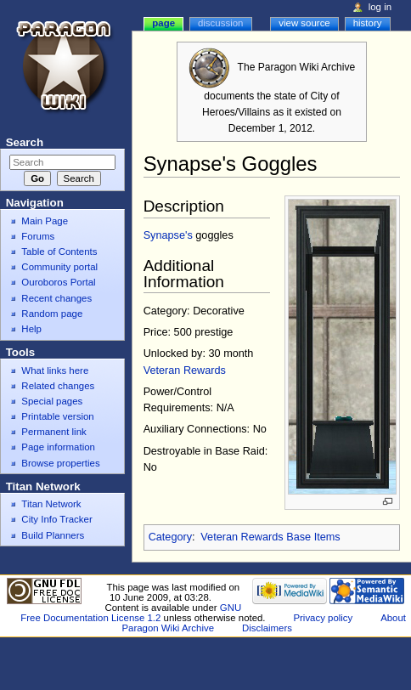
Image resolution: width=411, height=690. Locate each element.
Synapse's (168, 235)
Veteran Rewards (185, 370)
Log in (380, 7)
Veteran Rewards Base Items (270, 537)
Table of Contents (59, 251)
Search (24, 142)
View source (304, 23)
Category (170, 537)
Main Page (44, 221)
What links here (54, 370)
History (367, 23)
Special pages (51, 401)
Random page (51, 313)
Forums (37, 236)
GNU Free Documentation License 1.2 (130, 612)
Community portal (59, 267)
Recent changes (56, 298)
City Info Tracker (56, 519)
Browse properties (60, 463)
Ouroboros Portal (58, 282)
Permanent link (53, 432)
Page (163, 23)
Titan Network (51, 504)
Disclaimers (267, 628)
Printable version (57, 416)
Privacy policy (322, 618)
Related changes (57, 386)
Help (31, 329)
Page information (58, 447)
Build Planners (52, 535)
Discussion (220, 23)
